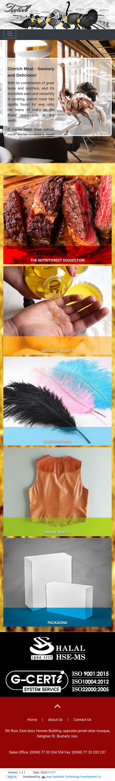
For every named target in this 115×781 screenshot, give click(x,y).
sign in (12, 776)
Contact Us (82, 720)
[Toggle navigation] (10, 33)
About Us (55, 720)
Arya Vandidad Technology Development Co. (74, 776)
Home (32, 720)
